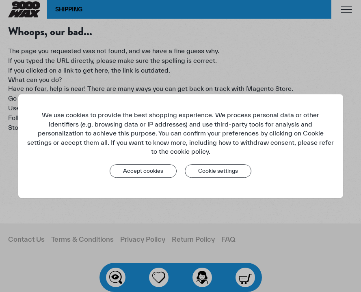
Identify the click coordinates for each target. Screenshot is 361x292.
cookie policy (189, 151)
